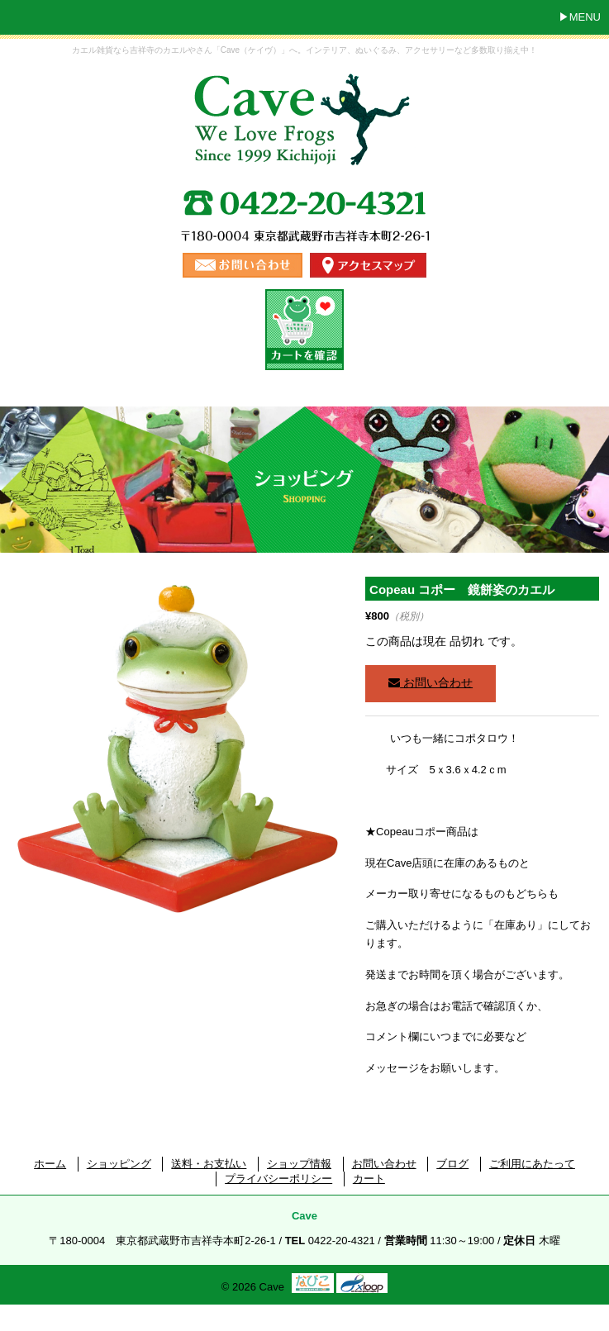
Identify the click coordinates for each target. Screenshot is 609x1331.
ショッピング (119, 1163)
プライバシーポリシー (278, 1178)
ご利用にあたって (532, 1163)
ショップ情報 (299, 1163)
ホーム (50, 1163)
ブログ (452, 1163)
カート (369, 1178)
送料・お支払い (208, 1163)
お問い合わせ (430, 682)
